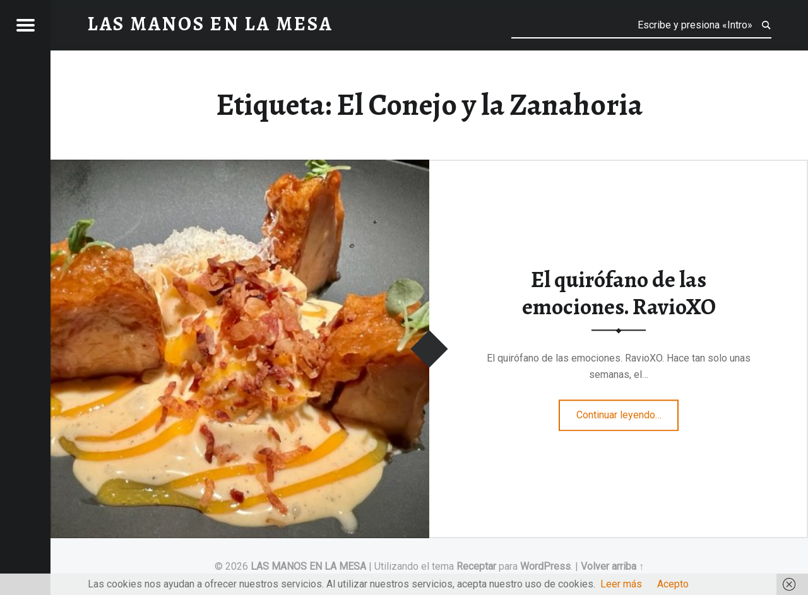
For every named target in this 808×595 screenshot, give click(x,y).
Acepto (673, 584)
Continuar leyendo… (627, 411)
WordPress (545, 566)
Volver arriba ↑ (612, 566)
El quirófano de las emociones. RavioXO (619, 293)
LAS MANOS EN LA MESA (308, 566)
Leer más (621, 584)
